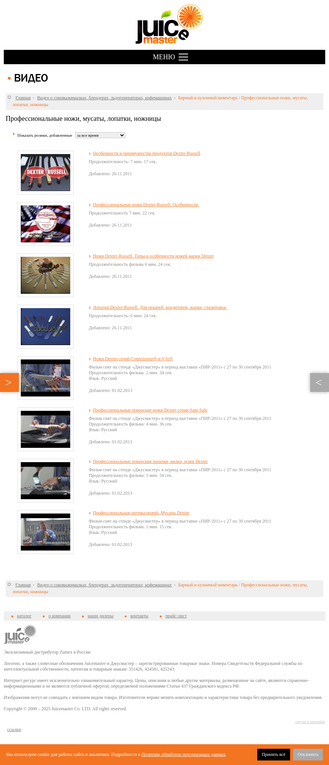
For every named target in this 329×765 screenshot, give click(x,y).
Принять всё (274, 754)
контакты (139, 615)
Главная (23, 97)
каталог (24, 615)
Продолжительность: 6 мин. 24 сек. (123, 315)
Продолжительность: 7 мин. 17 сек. (123, 161)
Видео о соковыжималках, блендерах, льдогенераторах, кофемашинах (104, 97)
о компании (59, 615)
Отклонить (308, 754)
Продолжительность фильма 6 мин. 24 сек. (130, 264)
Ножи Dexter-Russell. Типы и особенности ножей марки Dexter (153, 256)
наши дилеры (100, 615)
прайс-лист (176, 615)
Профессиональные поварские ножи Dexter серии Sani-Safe (150, 410)
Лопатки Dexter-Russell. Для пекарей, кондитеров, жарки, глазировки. (160, 307)
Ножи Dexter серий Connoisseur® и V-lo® (133, 358)
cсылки (14, 729)
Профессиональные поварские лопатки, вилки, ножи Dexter (150, 461)
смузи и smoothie (310, 721)
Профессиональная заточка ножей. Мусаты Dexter (141, 512)
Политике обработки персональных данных (183, 754)
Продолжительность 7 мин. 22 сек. (122, 213)
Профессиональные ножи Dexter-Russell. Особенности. (146, 204)
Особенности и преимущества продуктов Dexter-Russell (146, 153)
